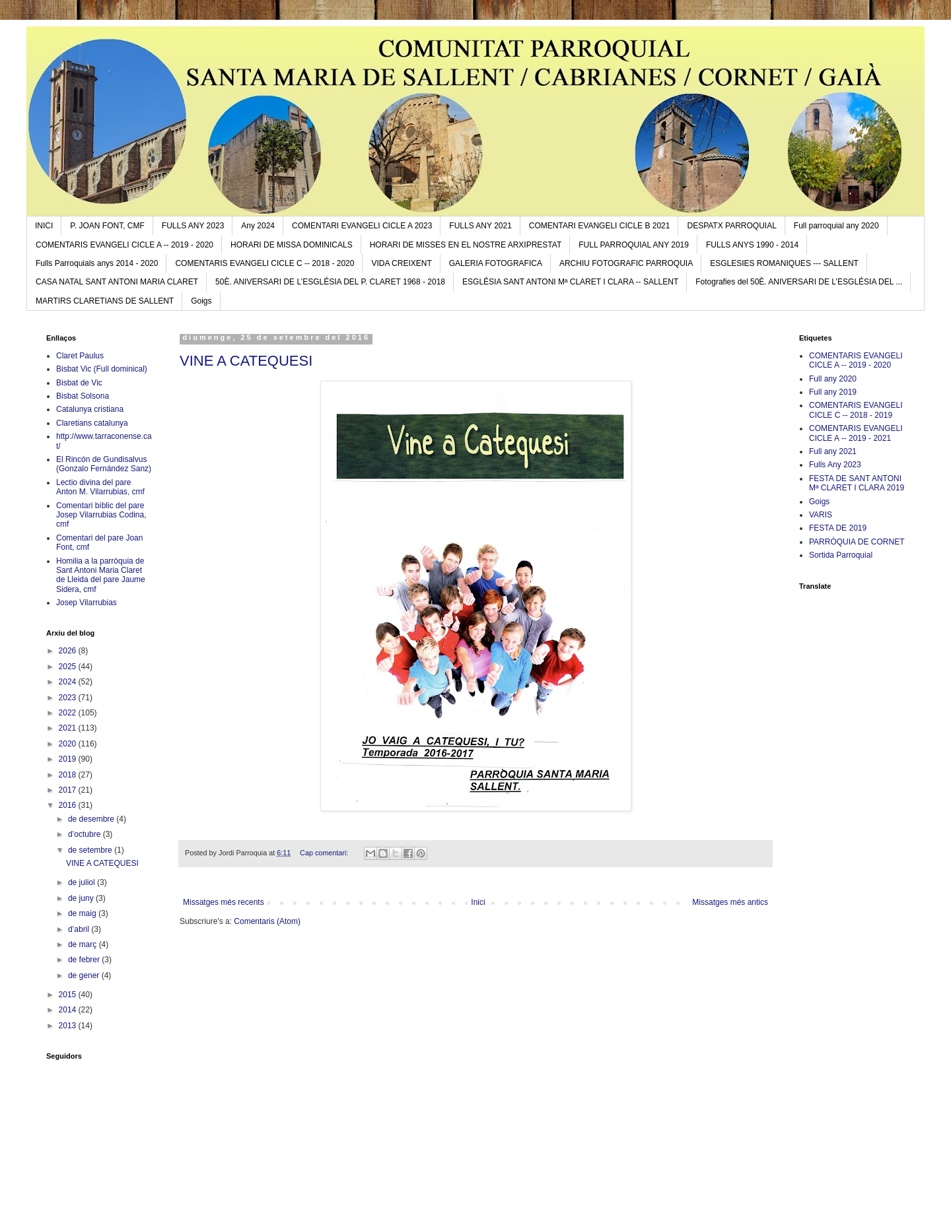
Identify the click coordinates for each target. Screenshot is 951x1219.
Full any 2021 (833, 451)
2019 (69, 759)
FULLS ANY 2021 (480, 225)
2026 (69, 650)
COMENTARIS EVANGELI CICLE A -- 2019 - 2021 (856, 433)
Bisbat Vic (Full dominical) (101, 369)
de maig (83, 913)
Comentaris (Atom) (267, 921)
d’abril (79, 929)
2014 (69, 1009)
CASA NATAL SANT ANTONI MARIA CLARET (117, 281)
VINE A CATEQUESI (246, 360)
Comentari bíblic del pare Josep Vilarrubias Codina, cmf (101, 515)
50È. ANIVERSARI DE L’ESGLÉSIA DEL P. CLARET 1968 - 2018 (330, 281)
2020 (69, 743)
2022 (69, 712)
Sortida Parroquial (840, 555)
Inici (478, 902)
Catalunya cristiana (89, 409)
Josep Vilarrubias (86, 602)
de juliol (82, 882)
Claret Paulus (80, 355)
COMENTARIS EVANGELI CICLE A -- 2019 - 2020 (124, 244)
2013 (69, 1025)
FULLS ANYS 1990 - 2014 (752, 244)
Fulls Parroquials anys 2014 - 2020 (97, 263)
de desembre (92, 819)
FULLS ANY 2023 (193, 225)
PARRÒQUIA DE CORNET (856, 541)
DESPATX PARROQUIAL (731, 225)
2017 (69, 790)
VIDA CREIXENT (401, 263)
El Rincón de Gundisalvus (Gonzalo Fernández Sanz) (103, 464)
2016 (69, 805)
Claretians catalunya (92, 423)
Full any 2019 (833, 392)
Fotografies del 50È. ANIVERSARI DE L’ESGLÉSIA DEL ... (798, 281)
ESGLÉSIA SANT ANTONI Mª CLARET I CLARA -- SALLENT (570, 281)
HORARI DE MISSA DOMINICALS (291, 244)
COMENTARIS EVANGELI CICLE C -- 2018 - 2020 (264, 263)
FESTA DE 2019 (837, 528)
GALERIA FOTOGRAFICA (495, 263)
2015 (69, 994)
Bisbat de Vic (79, 382)
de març (83, 944)
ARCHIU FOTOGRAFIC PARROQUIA (626, 263)
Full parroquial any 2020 (836, 225)
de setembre (91, 850)
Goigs (201, 301)
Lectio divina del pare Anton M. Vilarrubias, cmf (100, 487)
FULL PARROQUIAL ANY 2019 (634, 244)
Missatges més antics (730, 902)
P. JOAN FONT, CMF (107, 225)
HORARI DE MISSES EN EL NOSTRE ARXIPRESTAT (466, 244)
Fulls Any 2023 (835, 464)
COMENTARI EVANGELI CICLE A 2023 (362, 225)
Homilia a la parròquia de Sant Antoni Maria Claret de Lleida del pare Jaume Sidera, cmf (100, 575)
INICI (44, 225)
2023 (69, 697)
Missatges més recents (223, 902)
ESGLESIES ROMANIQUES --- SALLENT (784, 263)
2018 (69, 774)
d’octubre (85, 834)
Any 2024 (258, 225)
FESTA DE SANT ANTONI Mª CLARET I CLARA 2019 (856, 483)
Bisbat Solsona (82, 396)
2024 (69, 681)
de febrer (85, 959)
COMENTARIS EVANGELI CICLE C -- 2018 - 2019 (856, 410)
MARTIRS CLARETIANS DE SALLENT (105, 301)
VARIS (820, 514)
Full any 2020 (833, 378)
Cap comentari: (325, 853)
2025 (69, 666)
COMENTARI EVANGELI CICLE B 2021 (599, 225)
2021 (69, 728)
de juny (82, 898)
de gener (85, 975)
